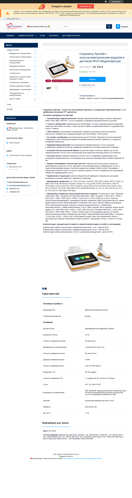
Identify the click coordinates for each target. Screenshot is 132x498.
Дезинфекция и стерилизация (20, 89)
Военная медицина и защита (20, 86)
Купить (92, 79)
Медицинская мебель (17, 66)
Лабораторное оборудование (20, 57)
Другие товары (14, 99)
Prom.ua (76, 454)
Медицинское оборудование (20, 53)
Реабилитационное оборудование (16, 62)
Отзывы (10, 109)
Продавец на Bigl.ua (66, 456)
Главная (10, 35)
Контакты (53, 35)
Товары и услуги (25, 35)
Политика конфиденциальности (91, 458)
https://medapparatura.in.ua (18, 182)
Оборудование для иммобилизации (16, 94)
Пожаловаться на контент (71, 458)
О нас (42, 35)
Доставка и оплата (71, 35)
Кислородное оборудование (20, 70)
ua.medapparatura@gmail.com (19, 185)
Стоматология (14, 73)
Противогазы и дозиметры (19, 82)
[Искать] (109, 26)
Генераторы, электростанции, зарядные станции (20, 78)
